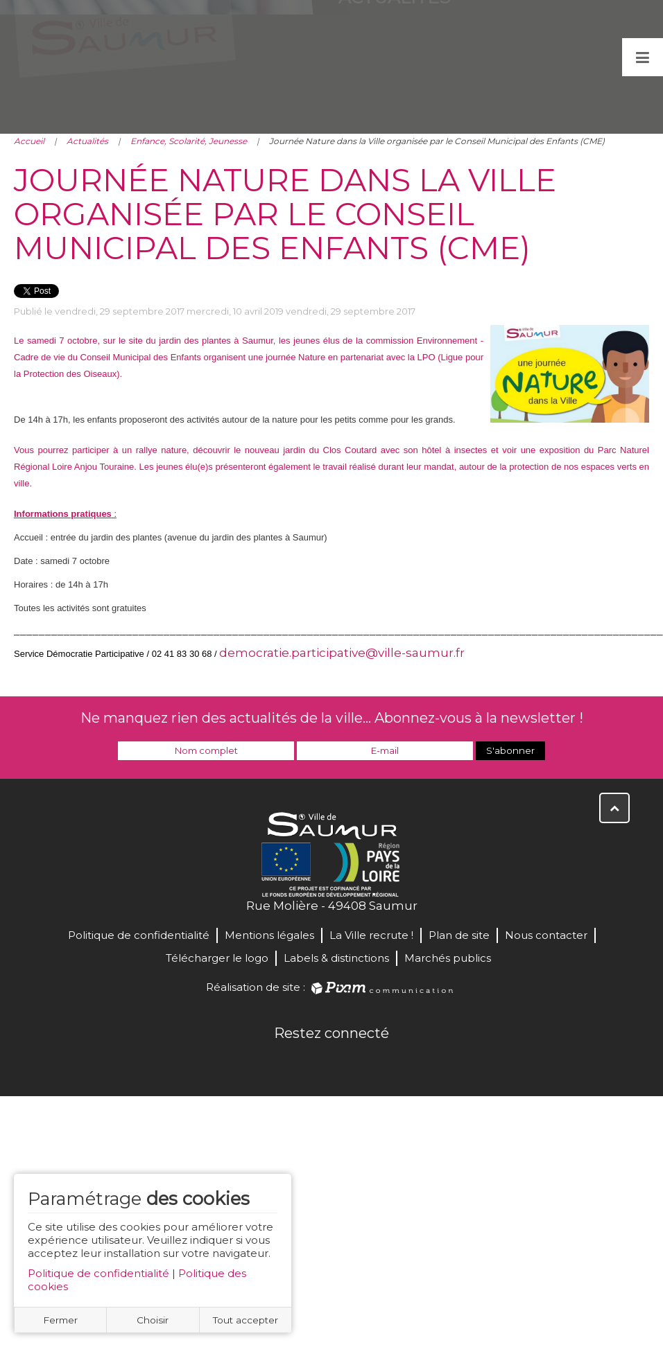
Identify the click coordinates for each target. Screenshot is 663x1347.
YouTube (346, 1062)
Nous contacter (546, 935)
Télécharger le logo (217, 958)
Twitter (316, 1062)
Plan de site (459, 935)
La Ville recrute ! (371, 935)
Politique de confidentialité (98, 1273)
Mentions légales (269, 935)
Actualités (87, 141)
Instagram (377, 1062)
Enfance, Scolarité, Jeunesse (188, 141)
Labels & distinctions (336, 958)
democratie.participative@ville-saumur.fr (342, 653)
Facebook (285, 1062)
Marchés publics (447, 958)
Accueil (29, 141)
